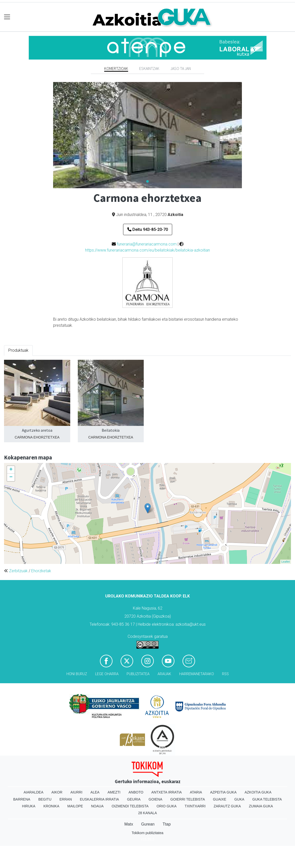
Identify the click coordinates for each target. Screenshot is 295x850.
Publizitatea (138, 674)
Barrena (21, 799)
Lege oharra (107, 674)
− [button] (11, 477)
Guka (239, 799)
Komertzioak (116, 68)
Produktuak (18, 350)
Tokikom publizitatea (147, 833)
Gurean (148, 824)
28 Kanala (147, 813)
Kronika (51, 806)
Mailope (75, 806)
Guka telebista (267, 799)
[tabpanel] (147, 135)
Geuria (134, 799)
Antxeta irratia (166, 792)
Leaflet (285, 561)
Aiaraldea (34, 792)
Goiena (155, 799)
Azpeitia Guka (223, 792)
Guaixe (219, 799)
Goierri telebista (187, 799)
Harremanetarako (196, 674)
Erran (65, 799)
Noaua (97, 806)
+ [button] (11, 470)
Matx (128, 824)
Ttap (167, 824)
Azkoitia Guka (258, 792)
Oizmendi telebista (130, 806)
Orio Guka (166, 806)
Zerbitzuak (18, 570)
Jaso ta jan (180, 68)
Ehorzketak (41, 570)
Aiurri (76, 792)
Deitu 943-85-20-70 (147, 229)
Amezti (113, 792)
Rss (225, 674)
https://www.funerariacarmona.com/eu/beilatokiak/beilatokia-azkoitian (147, 250)
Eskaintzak (149, 68)
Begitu (44, 799)
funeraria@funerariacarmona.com (147, 244)
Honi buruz (76, 674)
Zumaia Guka (261, 806)
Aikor (56, 792)
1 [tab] (147, 181)
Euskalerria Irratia (99, 799)
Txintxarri (195, 806)
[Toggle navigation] (7, 17)
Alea (94, 792)
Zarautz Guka (227, 806)
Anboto (135, 792)
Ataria (196, 792)
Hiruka (28, 806)
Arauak (164, 674)
